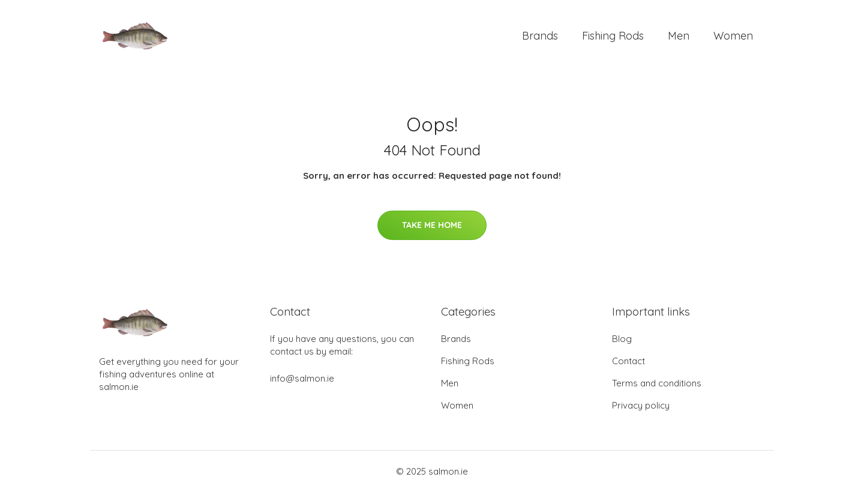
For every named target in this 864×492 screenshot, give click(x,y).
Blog (622, 338)
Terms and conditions (656, 383)
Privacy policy (641, 405)
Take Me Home (432, 225)
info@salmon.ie (302, 378)
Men (678, 36)
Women (733, 36)
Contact (628, 361)
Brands (540, 36)
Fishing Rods (613, 36)
